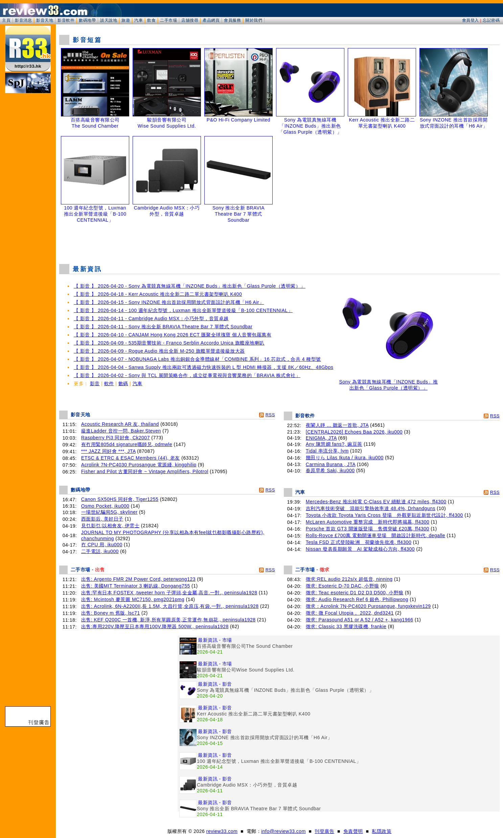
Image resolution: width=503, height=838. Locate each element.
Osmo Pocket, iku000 (105, 506)
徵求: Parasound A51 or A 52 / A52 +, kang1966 (359, 619)
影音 (95, 383)
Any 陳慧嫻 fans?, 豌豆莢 (334, 444)
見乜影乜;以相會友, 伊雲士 (110, 525)
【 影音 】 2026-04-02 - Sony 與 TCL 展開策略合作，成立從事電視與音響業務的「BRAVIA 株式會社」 (187, 375)
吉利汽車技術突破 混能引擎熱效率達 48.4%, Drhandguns (370, 508)
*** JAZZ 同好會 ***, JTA (108, 451)
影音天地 (44, 20)
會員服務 (232, 20)
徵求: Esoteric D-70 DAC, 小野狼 (342, 586)
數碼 (123, 383)
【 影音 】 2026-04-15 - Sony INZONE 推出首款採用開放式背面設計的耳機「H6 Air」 (169, 302)
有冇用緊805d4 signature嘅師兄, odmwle (126, 444)
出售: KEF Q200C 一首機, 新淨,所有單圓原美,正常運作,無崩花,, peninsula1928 (168, 619)
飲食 (151, 20)
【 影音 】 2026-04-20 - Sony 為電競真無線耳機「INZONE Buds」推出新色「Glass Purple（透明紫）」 (189, 286)
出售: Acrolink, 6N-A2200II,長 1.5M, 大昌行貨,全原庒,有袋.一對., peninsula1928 (170, 606)
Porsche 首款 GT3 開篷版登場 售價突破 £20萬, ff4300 (367, 528)
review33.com (221, 831)
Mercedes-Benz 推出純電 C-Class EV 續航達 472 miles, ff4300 (376, 501)
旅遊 (125, 20)
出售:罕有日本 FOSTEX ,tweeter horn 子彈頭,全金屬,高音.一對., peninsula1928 (169, 592)
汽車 (138, 20)
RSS (270, 414)
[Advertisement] (279, 241)
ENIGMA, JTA (321, 438)
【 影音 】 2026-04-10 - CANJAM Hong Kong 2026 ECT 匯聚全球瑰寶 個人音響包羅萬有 (172, 334)
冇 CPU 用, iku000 (101, 544)
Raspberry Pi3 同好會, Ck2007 (115, 437)
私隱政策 (381, 831)
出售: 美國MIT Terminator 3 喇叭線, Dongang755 (135, 586)
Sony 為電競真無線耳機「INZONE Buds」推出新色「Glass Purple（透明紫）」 (388, 383)
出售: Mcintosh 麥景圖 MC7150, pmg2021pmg (132, 599)
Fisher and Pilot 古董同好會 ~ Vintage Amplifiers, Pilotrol (144, 471)
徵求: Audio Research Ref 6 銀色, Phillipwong (357, 599)
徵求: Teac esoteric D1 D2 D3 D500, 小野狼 (355, 592)
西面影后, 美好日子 (102, 519)
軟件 (109, 383)
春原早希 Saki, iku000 (330, 470)
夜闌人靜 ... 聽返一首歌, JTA (337, 425)
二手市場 (168, 20)
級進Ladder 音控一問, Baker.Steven (121, 431)
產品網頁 (211, 20)
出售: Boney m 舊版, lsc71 (110, 613)
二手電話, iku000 (100, 551)
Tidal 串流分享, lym (327, 451)
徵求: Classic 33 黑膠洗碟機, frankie (346, 626)
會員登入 (470, 20)
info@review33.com (283, 831)
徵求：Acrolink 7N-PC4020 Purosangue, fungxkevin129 (368, 606)
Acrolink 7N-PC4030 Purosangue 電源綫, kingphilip (139, 464)
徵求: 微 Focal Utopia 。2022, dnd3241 (350, 613)
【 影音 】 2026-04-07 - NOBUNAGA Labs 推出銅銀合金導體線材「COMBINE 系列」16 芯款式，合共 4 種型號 (197, 359)
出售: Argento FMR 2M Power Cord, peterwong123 (138, 579)
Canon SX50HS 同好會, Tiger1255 (120, 499)
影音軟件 (66, 20)
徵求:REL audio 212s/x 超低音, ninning (349, 579)
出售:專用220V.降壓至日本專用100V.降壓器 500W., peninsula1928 (155, 626)
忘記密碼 (491, 20)
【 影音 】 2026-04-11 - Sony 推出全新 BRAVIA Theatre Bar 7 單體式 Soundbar (163, 326)
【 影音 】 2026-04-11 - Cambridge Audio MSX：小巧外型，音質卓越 (151, 318)
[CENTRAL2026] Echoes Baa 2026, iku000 (354, 432)
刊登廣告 (324, 831)
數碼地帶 (87, 20)
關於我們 (253, 20)
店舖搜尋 (189, 20)
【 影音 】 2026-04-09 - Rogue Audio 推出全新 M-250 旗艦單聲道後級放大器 (159, 351)
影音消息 (23, 20)
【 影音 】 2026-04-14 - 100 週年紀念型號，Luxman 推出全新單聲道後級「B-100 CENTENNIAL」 (183, 310)
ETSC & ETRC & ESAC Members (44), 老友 (130, 458)
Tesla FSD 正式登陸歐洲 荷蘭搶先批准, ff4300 (358, 542)
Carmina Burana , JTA (331, 464)
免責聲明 (353, 831)
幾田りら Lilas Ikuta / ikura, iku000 (345, 457)
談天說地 (108, 20)
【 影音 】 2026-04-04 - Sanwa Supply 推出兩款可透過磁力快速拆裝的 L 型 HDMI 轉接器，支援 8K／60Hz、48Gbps (203, 367)
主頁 (6, 20)
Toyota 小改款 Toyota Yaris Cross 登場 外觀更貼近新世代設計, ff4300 (384, 515)
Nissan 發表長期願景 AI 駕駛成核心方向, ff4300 (360, 549)
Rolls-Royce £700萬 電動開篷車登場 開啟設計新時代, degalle (375, 535)
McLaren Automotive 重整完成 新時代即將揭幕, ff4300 (367, 522)
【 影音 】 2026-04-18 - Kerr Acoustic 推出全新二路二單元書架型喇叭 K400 (158, 294)
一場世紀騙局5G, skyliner (109, 512)
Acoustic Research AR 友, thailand (120, 424)
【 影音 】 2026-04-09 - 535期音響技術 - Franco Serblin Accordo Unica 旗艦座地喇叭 (169, 343)
